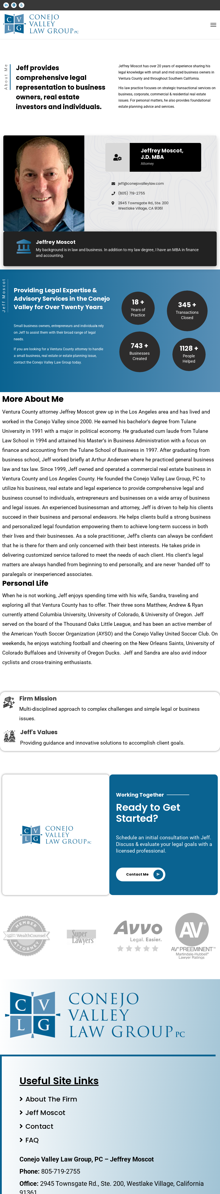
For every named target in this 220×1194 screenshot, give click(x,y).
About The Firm (51, 1099)
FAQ (32, 1140)
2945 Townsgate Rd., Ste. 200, (83, 1183)
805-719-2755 (60, 1171)
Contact (39, 1126)
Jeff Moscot (45, 1112)
